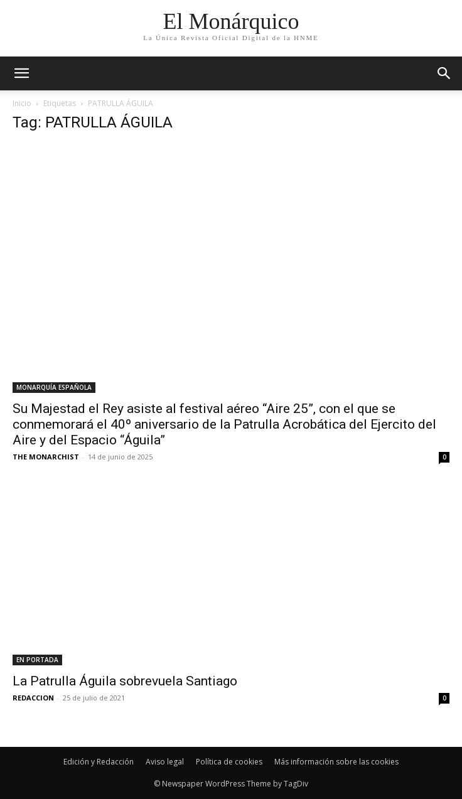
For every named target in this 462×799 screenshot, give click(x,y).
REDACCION (33, 697)
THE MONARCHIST (46, 456)
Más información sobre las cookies (336, 761)
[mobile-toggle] (21, 73)
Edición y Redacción (98, 761)
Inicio (22, 103)
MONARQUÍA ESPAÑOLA (54, 387)
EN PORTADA (37, 659)
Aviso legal (165, 761)
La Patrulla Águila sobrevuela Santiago (125, 681)
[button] (444, 73)
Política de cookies (229, 761)
